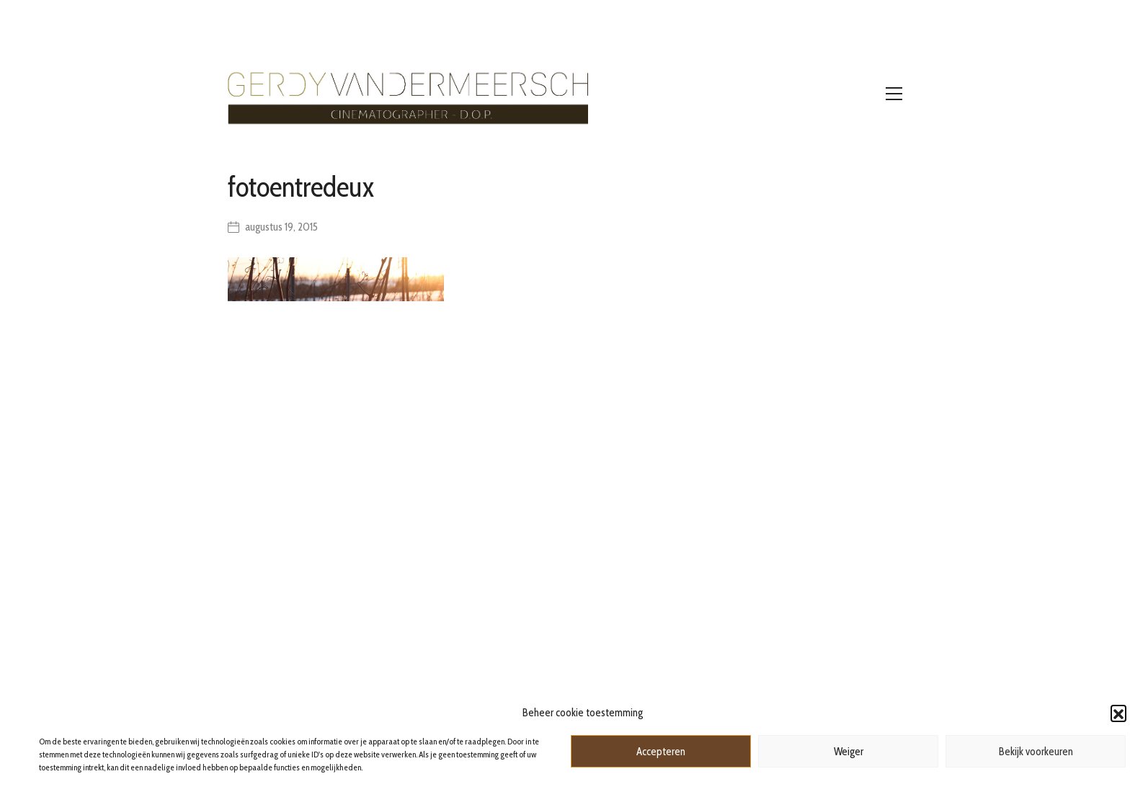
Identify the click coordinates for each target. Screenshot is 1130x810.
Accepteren (660, 751)
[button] (1118, 713)
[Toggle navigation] (894, 93)
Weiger (848, 751)
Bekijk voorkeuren (1036, 751)
